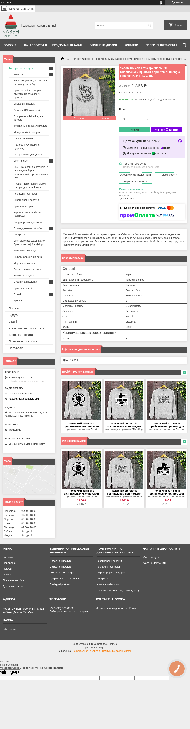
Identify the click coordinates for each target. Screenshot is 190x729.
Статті (17, 294)
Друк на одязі (21, 160)
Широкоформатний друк (28, 256)
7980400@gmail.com (20, 393)
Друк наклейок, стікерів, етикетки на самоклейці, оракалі (28, 94)
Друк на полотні (23, 288)
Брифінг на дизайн (103, 45)
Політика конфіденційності (116, 651)
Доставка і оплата (21, 334)
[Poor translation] (14, 672)
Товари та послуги (21, 68)
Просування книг (23, 138)
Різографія (20, 234)
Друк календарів (23, 206)
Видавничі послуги (24, 103)
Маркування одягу (24, 263)
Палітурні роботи (59, 584)
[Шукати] (149, 25)
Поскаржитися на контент (86, 651)
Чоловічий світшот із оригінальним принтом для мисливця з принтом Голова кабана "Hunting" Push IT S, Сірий (167, 426)
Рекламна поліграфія (26, 193)
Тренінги (18, 300)
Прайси (7, 568)
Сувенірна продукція (26, 281)
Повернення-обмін (13, 580)
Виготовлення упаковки (27, 269)
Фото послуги (151, 557)
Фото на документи (154, 562)
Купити (135, 129)
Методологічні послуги (27, 132)
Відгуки (13, 315)
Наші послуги (34, 45)
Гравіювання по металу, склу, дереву (118, 590)
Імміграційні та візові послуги (31, 126)
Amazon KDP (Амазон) (27, 110)
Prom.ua (113, 644)
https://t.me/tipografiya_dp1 (24, 398)
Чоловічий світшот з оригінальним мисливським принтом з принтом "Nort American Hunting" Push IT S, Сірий (81, 426)
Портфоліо (16, 347)
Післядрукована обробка (28, 228)
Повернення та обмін (161, 45)
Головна (10, 45)
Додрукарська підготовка (28, 222)
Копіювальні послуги (25, 250)
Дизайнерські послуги (26, 199)
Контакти (131, 45)
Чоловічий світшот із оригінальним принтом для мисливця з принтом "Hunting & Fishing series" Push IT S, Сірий (124, 426)
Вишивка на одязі (24, 275)
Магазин (18, 74)
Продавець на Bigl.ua (95, 647)
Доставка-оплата (13, 586)
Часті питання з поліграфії (26, 328)
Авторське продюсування (28, 154)
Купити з (166, 129)
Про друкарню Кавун (67, 45)
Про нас (14, 308)
